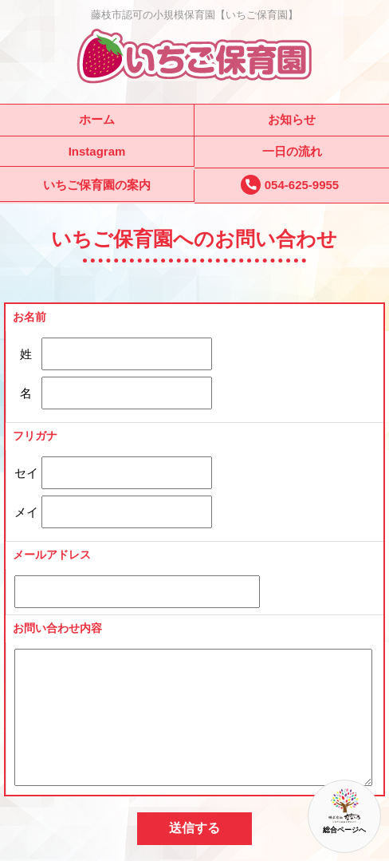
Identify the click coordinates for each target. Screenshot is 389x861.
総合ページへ (344, 811)
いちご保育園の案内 (97, 185)
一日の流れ (292, 151)
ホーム (97, 119)
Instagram (97, 151)
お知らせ (292, 119)
